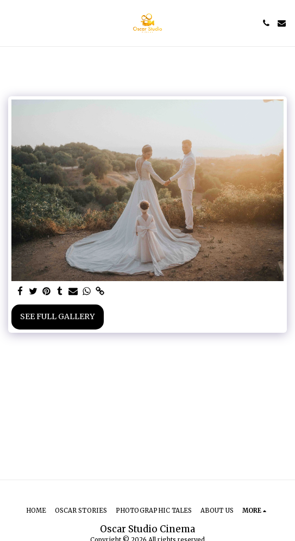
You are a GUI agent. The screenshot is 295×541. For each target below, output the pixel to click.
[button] (12, 22)
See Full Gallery (57, 316)
